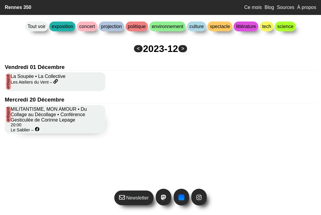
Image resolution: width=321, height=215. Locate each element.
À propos (306, 7)
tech (266, 26)
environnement (167, 26)
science (285, 26)
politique (137, 26)
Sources (285, 7)
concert (87, 26)
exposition (62, 26)
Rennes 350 (18, 7)
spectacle (220, 26)
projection (111, 26)
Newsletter (134, 197)
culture (196, 26)
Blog (269, 7)
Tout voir (36, 26)
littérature (246, 26)
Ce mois (253, 7)
